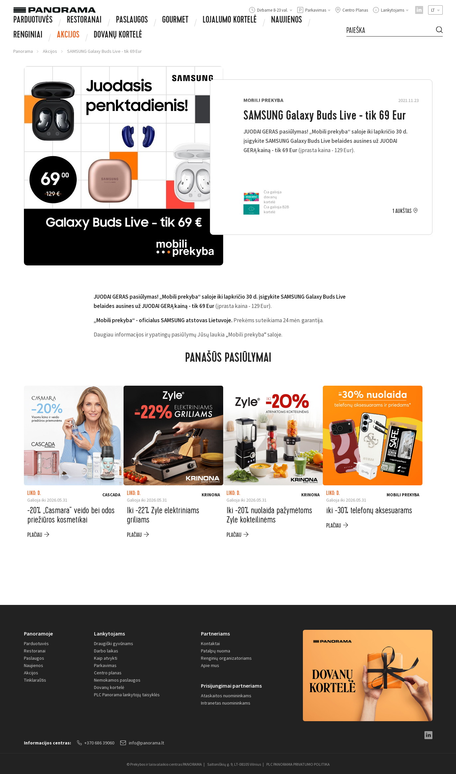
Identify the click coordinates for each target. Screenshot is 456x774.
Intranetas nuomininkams (225, 703)
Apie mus (210, 665)
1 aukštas (402, 211)
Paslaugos (132, 20)
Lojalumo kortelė (230, 20)
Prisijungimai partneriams (231, 685)
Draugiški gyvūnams (113, 643)
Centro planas (108, 673)
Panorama (23, 51)
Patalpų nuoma (215, 651)
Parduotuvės (32, 20)
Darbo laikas (106, 651)
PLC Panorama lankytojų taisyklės (127, 695)
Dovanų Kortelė (118, 35)
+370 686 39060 (95, 743)
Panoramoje (38, 633)
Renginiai (28, 35)
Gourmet (175, 20)
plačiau (34, 535)
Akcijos (68, 35)
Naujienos (286, 20)
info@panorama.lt (142, 743)
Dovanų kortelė (109, 687)
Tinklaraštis (35, 680)
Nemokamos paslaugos (117, 680)
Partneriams (215, 633)
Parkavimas (105, 665)
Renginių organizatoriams (226, 658)
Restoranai (84, 20)
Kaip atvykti (105, 658)
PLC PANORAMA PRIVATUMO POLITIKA (298, 764)
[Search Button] (439, 31)
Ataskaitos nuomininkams (226, 696)
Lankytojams (109, 633)
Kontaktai (210, 643)
